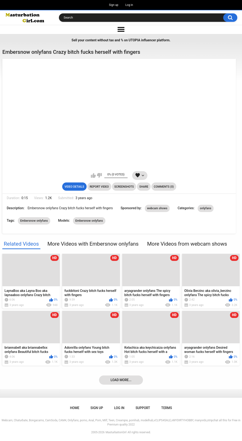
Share (143, 186)
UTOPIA (134, 40)
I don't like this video (99, 175)
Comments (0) (164, 186)
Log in (129, 5)
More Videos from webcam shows (187, 244)
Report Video (99, 186)
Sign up (113, 5)
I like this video (93, 175)
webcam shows (157, 208)
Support (142, 408)
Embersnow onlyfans (34, 220)
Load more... (121, 380)
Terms (166, 408)
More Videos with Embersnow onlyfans (92, 244)
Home (74, 408)
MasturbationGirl (116, 432)
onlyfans (205, 208)
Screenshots (124, 186)
